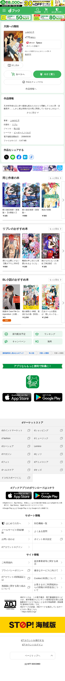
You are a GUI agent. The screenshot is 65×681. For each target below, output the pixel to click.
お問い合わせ (8, 539)
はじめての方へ (11, 523)
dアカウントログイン (12, 547)
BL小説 (17, 128)
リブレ (15, 124)
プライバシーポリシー (12, 570)
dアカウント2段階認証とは (14, 578)
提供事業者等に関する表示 (46, 562)
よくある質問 (40, 531)
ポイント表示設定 (43, 539)
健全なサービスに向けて (46, 570)
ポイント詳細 (32, 46)
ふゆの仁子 (29, 32)
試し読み (15, 65)
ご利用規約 (7, 562)
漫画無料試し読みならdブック (13, 353)
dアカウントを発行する (32, 640)
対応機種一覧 (40, 523)
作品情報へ (31, 89)
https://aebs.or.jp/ (29, 612)
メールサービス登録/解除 (13, 531)
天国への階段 (44, 353)
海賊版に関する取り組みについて (14, 587)
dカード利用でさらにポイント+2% (37, 51)
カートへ (20, 74)
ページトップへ (32, 655)
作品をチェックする (34, 82)
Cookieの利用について (45, 578)
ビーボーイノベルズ (22, 132)
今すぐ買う (49, 74)
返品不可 (28, 54)
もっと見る (54, 178)
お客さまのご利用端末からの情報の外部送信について (46, 587)
